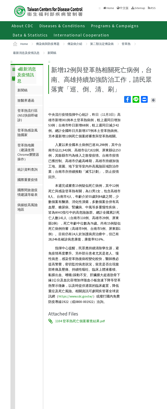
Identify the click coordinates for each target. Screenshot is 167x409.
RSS (153, 8)
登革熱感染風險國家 (27, 132)
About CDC (22, 25)
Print (144, 99)
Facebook (127, 99)
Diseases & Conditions (62, 25)
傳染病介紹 (74, 44)
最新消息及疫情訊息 (26, 53)
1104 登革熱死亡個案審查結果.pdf (80, 321)
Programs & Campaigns (115, 25)
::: (11, 61)
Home (110, 8)
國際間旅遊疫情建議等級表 (27, 192)
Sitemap (140, 8)
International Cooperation (81, 35)
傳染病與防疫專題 (47, 44)
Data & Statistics (30, 35)
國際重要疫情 (27, 180)
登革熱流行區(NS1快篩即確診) (27, 115)
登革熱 (126, 44)
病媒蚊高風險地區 (27, 207)
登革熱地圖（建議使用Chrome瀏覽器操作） (28, 152)
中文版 (124, 8)
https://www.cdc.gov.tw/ (75, 296)
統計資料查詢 (27, 169)
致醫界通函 (25, 100)
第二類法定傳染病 (102, 44)
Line (135, 99)
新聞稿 (51, 53)
